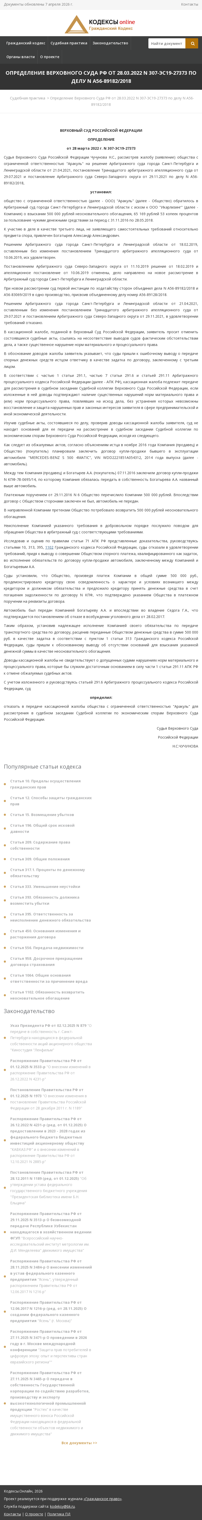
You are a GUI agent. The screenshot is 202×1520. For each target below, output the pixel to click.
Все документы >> (79, 1444)
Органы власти (20, 56)
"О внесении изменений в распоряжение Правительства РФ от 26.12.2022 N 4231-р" (50, 1071)
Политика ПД (58, 1514)
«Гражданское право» (103, 1498)
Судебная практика (69, 43)
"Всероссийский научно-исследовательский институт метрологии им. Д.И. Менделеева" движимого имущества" (50, 1234)
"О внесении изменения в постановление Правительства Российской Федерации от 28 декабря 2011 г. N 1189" (48, 1100)
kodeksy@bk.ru (62, 1506)
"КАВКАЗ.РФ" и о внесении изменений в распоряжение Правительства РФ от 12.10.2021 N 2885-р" (48, 1142)
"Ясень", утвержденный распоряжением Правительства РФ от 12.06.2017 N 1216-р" (51, 1278)
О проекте (49, 56)
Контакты (189, 4)
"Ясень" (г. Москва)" (48, 1313)
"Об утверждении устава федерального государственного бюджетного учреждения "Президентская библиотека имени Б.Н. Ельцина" (48, 1189)
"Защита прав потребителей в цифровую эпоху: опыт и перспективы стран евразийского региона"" (50, 1348)
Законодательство (110, 43)
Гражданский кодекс (25, 43)
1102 (49, 547)
